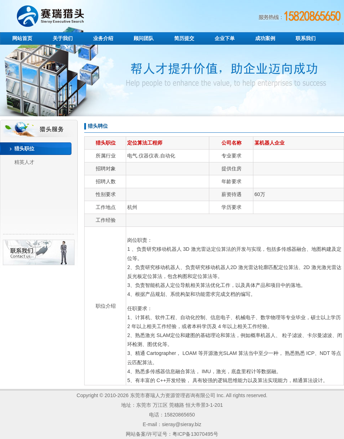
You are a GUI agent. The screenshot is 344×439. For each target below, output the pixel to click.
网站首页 (22, 38)
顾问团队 (144, 38)
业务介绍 (103, 38)
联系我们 (306, 38)
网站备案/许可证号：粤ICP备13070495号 (172, 434)
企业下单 (225, 38)
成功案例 (265, 38)
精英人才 (24, 162)
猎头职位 (24, 148)
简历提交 (184, 38)
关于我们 (63, 38)
